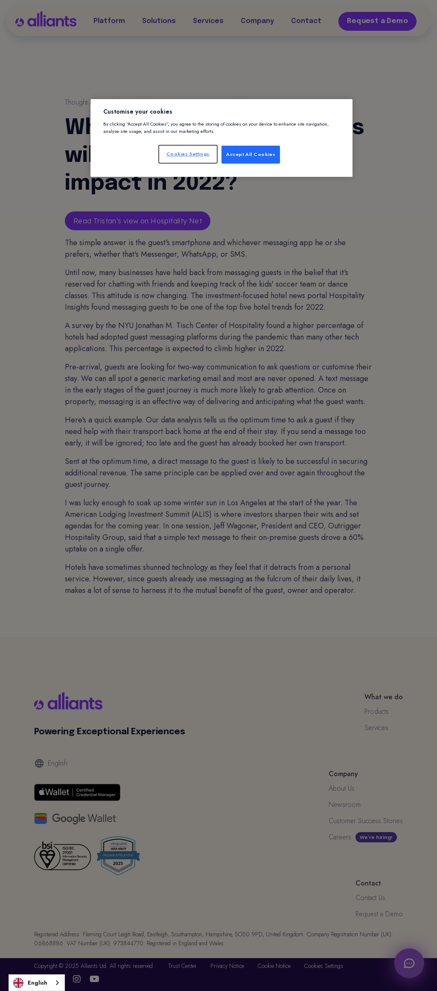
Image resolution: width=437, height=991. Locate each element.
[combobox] (37, 982)
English (30, 983)
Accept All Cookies (250, 154)
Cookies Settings (188, 153)
